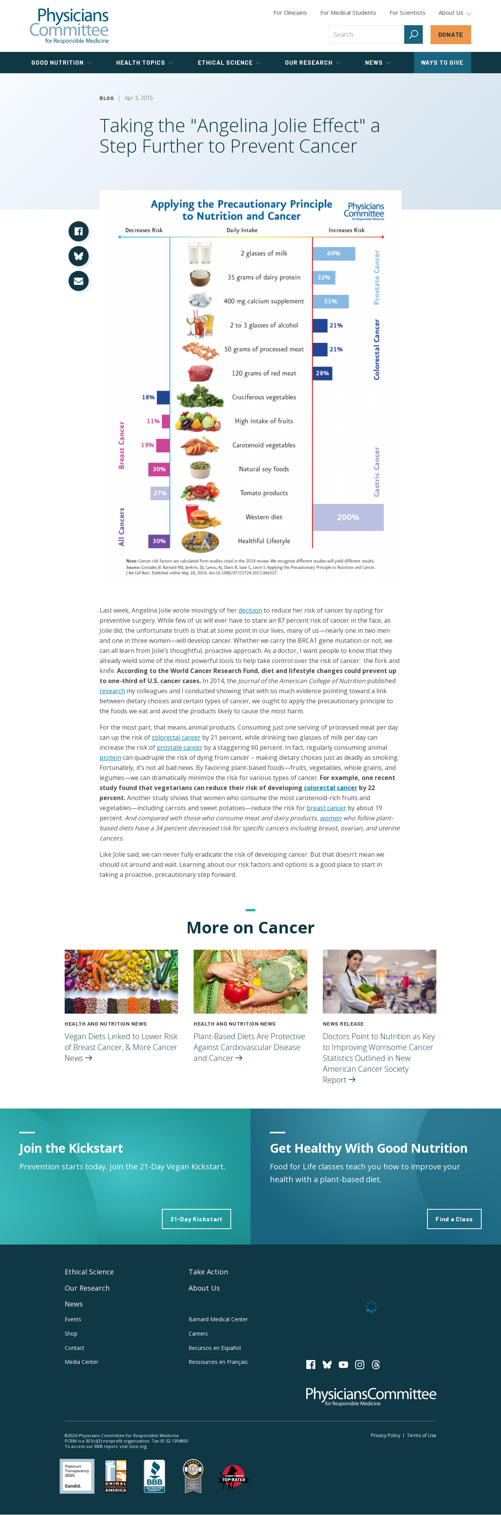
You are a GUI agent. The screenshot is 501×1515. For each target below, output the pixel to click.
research (112, 691)
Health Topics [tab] (144, 62)
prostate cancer (179, 747)
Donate (451, 34)
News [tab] (378, 62)
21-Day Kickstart (196, 1218)
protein (110, 757)
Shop (71, 1333)
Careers (198, 1333)
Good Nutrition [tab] (61, 62)
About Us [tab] (455, 12)
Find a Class (454, 1218)
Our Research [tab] (312, 62)
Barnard (218, 1319)
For (348, 12)
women (330, 818)
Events (73, 1319)
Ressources (218, 1361)
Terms (421, 1435)
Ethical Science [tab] (229, 62)
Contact (74, 1347)
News (74, 1303)
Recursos (215, 1347)
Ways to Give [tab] (442, 62)
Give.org (138, 1446)
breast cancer (326, 808)
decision (250, 610)
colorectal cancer (176, 737)
